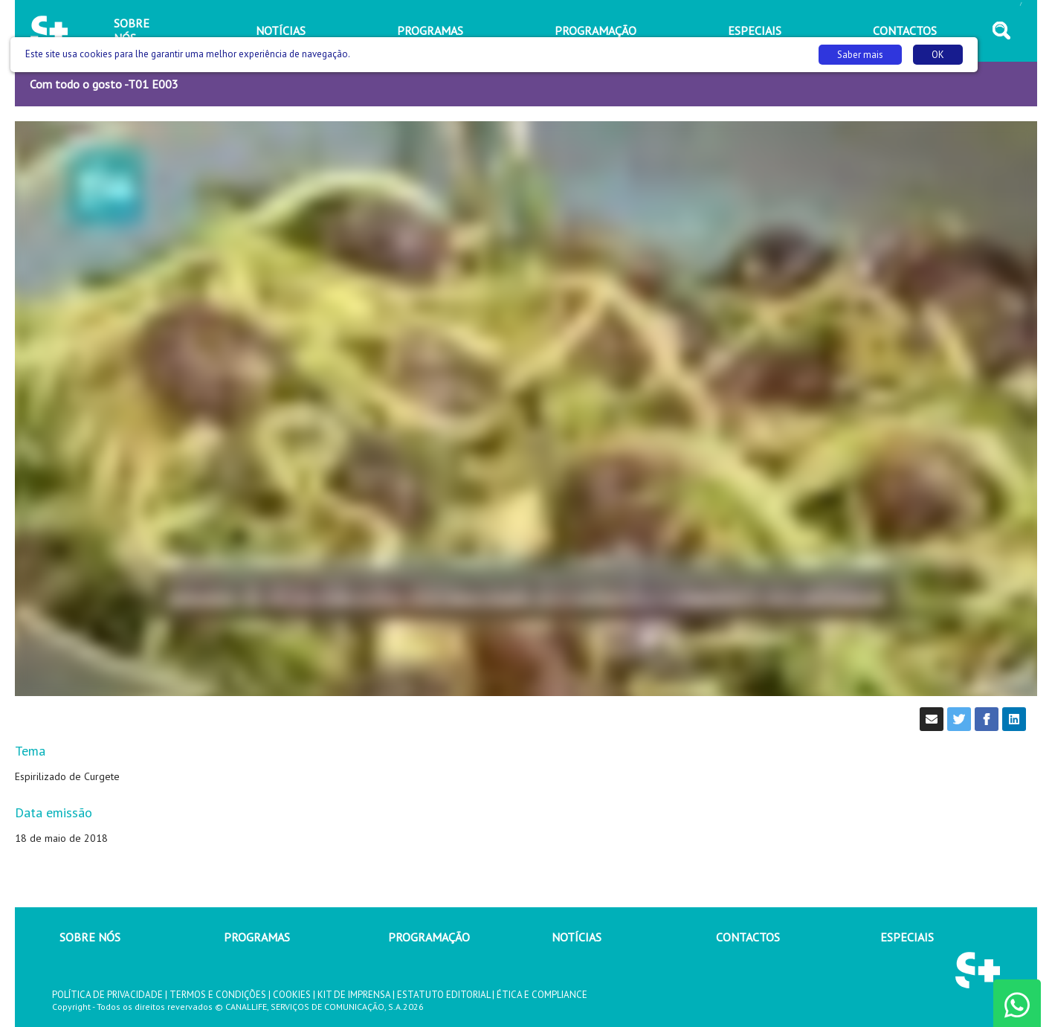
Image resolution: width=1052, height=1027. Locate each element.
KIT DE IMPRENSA (353, 994)
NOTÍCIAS (576, 937)
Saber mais (860, 54)
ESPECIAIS (907, 937)
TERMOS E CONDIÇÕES (218, 994)
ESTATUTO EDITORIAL (443, 994)
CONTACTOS (748, 937)
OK (938, 54)
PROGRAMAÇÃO (429, 937)
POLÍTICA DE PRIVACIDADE (107, 994)
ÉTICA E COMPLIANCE (542, 994)
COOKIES (292, 994)
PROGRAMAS (257, 937)
